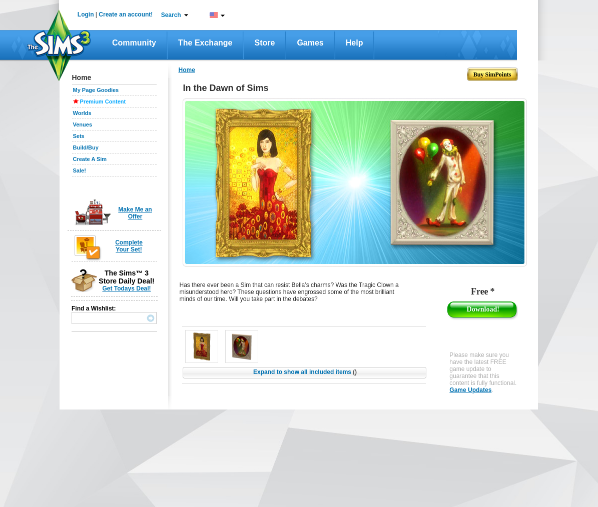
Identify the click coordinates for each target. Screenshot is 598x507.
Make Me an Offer (135, 213)
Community (134, 42)
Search (171, 15)
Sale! (79, 171)
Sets (79, 136)
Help (354, 42)
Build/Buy (86, 147)
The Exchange (205, 42)
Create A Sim (90, 159)
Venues (83, 125)
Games (310, 42)
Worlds (82, 113)
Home (187, 70)
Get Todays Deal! (126, 288)
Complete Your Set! (129, 246)
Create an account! (126, 14)
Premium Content (103, 101)
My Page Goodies (96, 90)
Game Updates (470, 390)
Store (264, 42)
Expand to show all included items (305, 372)
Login (86, 14)
